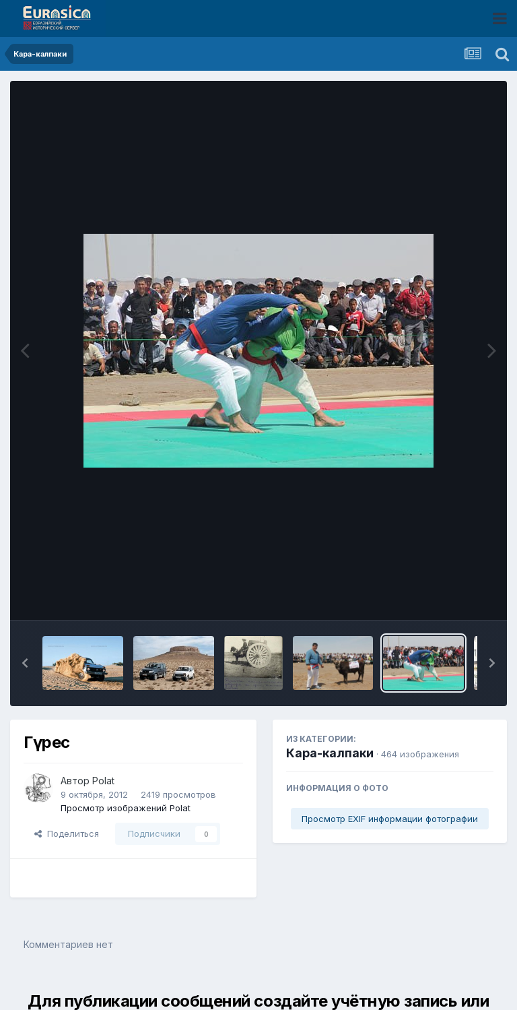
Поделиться (66, 833)
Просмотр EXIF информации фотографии (390, 818)
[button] (25, 663)
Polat (103, 780)
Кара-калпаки (330, 753)
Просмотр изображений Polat (126, 807)
